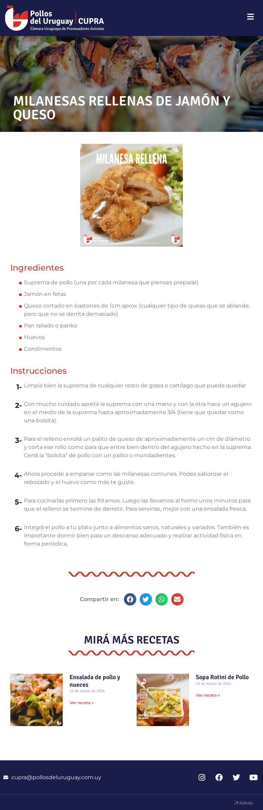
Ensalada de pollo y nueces (95, 680)
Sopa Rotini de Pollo (222, 677)
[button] (130, 599)
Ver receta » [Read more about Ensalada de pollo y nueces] (81, 702)
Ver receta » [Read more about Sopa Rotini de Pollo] (208, 695)
